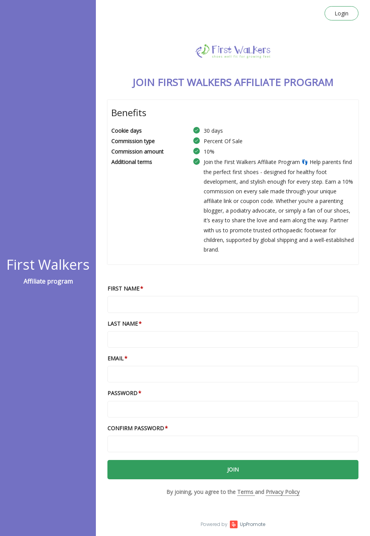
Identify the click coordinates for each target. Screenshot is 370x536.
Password (122, 393)
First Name (123, 288)
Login (341, 13)
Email (115, 358)
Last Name (122, 323)
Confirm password (135, 428)
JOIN (233, 469)
